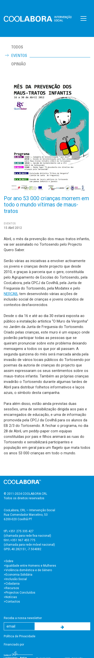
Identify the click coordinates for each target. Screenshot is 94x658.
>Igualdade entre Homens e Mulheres (30, 565)
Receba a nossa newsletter (23, 618)
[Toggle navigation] (83, 18)
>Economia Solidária (18, 574)
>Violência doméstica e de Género (28, 570)
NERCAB (11, 294)
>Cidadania (12, 583)
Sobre (9, 561)
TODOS (17, 46)
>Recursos (11, 588)
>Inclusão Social (15, 579)
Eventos (19, 55)
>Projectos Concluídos (19, 592)
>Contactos (12, 601)
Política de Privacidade (19, 636)
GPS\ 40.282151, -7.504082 (22, 549)
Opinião (18, 63)
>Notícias (10, 597)
